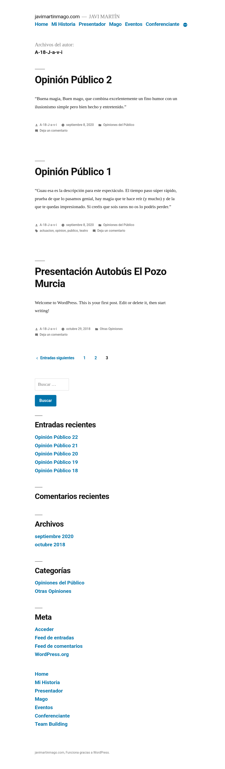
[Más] (185, 25)
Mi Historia (63, 24)
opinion (60, 231)
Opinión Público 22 (56, 437)
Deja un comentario (54, 130)
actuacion (47, 231)
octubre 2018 (50, 545)
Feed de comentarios (59, 646)
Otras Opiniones (111, 329)
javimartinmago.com (57, 16)
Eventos (133, 24)
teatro (83, 231)
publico (72, 231)
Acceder (44, 629)
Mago (115, 24)
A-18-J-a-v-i (48, 125)
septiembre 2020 (54, 536)
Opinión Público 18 (56, 470)
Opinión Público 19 (56, 462)
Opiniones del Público (118, 125)
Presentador (92, 24)
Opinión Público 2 (73, 80)
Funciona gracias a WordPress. (88, 752)
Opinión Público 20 (56, 454)
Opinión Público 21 (56, 445)
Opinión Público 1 (73, 172)
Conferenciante (162, 24)
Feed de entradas (54, 638)
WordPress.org (52, 654)
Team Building (51, 724)
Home (41, 24)
